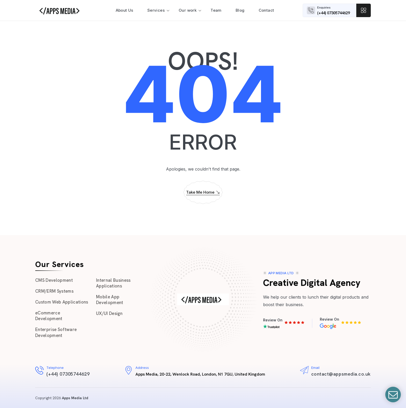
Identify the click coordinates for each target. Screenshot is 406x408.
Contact (266, 10)
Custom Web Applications (61, 302)
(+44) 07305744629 (333, 13)
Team (216, 10)
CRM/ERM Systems (54, 291)
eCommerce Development (48, 315)
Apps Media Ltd (75, 398)
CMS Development (54, 280)
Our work (188, 10)
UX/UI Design (109, 313)
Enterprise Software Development (56, 332)
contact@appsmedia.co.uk (341, 374)
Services (156, 10)
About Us (124, 10)
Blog (240, 10)
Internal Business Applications (113, 283)
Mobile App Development (109, 299)
